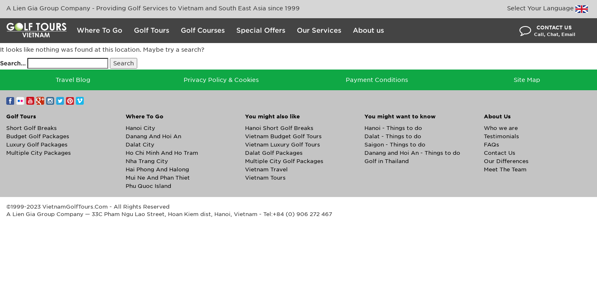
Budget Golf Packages (37, 136)
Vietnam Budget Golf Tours (283, 136)
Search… (13, 63)
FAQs (491, 145)
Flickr (20, 100)
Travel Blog (73, 80)
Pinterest (70, 100)
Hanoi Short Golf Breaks (279, 128)
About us (368, 30)
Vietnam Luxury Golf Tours (282, 145)
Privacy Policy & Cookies (221, 80)
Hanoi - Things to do (393, 128)
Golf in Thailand (386, 161)
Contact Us (499, 153)
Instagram (50, 100)
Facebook (10, 100)
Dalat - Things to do (392, 136)
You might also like (272, 116)
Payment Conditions (377, 80)
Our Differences (506, 161)
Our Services (319, 30)
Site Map (527, 80)
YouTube (30, 100)
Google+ (40, 100)
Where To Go (99, 30)
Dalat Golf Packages (274, 153)
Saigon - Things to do (394, 145)
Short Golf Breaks (31, 128)
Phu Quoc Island (148, 186)
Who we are (501, 128)
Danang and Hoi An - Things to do (412, 153)
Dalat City (140, 145)
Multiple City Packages (38, 153)
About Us (497, 116)
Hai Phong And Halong (157, 169)
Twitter (60, 100)
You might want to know (400, 116)
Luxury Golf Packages (37, 145)
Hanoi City (140, 128)
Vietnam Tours (265, 178)
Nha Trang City (147, 161)
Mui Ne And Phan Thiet (158, 178)
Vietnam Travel (266, 169)
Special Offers (260, 30)
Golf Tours (151, 30)
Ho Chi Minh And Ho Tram (162, 153)
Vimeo (80, 100)
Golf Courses (203, 30)
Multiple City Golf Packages (284, 161)
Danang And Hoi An (153, 136)
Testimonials (501, 136)
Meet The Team (505, 169)
